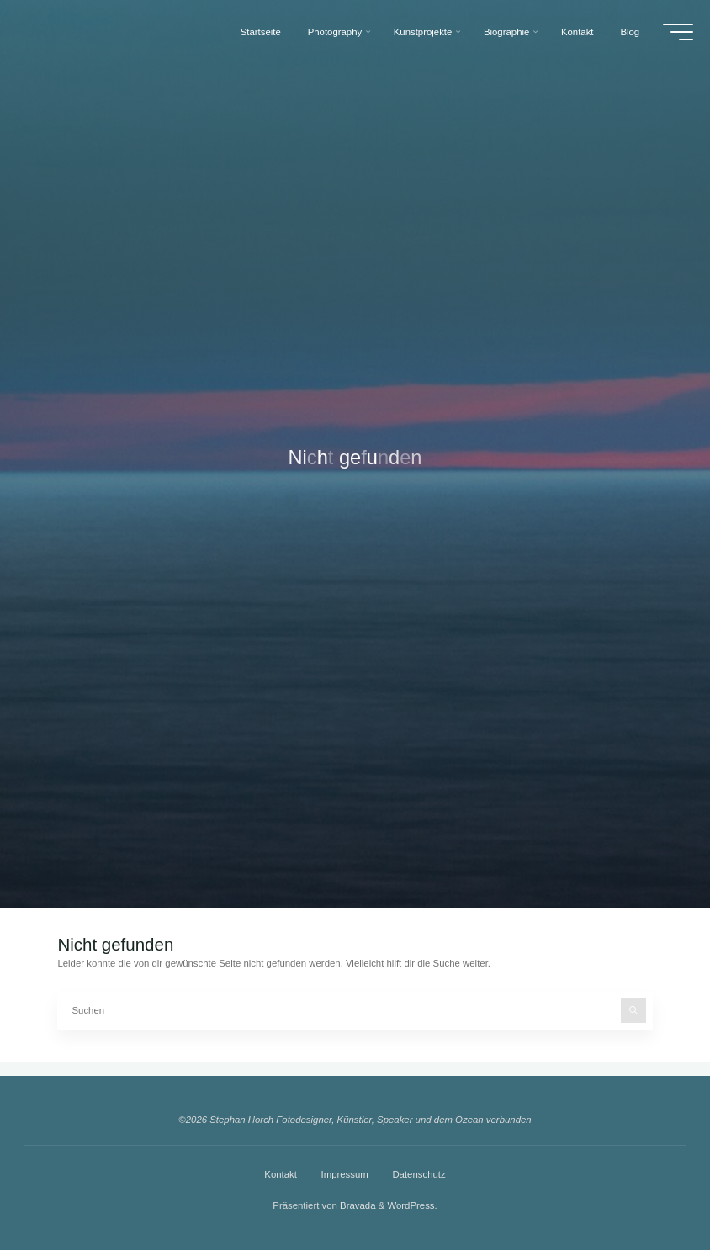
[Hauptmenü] (675, 32)
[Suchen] (633, 1011)
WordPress (410, 1205)
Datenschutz (418, 1174)
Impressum (344, 1174)
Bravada (356, 1205)
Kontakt (280, 1174)
